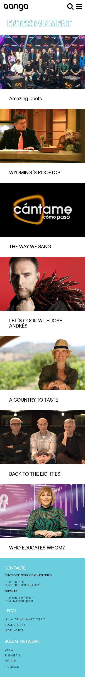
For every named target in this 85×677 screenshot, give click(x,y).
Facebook (12, 666)
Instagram (12, 655)
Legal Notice (14, 630)
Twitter (10, 661)
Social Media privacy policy (25, 619)
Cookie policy (15, 624)
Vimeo (9, 650)
